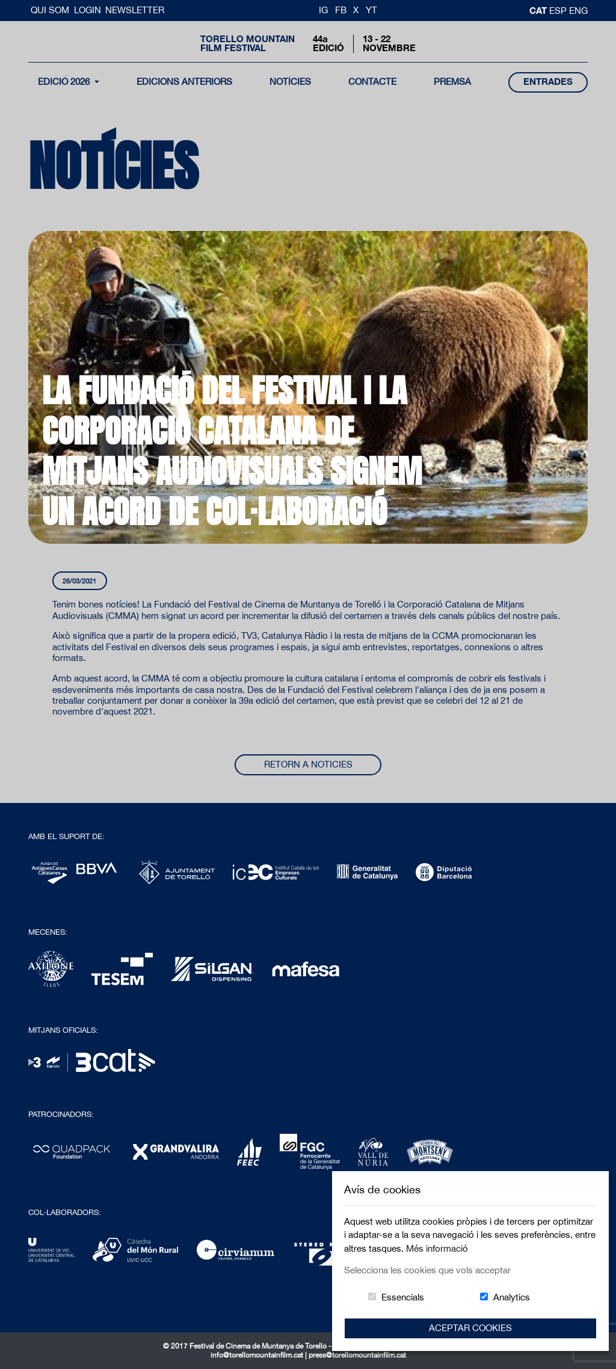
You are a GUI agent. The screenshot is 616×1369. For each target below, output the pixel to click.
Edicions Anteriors (184, 81)
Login (87, 10)
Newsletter (134, 10)
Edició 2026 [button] (65, 81)
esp (559, 10)
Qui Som (51, 10)
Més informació (437, 1248)
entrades (548, 81)
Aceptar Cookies (470, 1328)
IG (323, 10)
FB (340, 10)
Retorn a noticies (308, 764)
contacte (372, 81)
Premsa (452, 81)
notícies (290, 81)
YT (371, 10)
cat (539, 10)
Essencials (402, 1297)
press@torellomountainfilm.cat (357, 1355)
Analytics (511, 1297)
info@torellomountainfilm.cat (258, 1355)
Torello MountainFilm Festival (247, 43)
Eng (578, 10)
